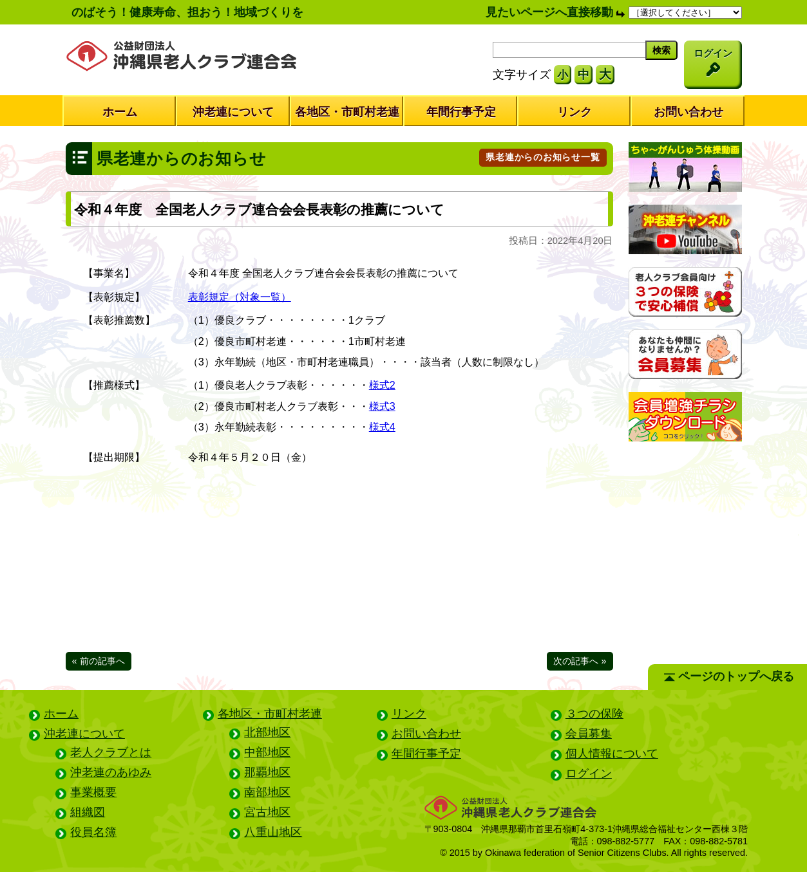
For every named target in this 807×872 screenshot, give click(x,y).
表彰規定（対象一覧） (239, 296)
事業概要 (93, 792)
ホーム (119, 112)
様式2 (382, 385)
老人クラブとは (110, 752)
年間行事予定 (461, 112)
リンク (574, 112)
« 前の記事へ (98, 661)
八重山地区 (273, 832)
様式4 (382, 426)
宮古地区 (267, 812)
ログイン (588, 773)
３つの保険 (594, 713)
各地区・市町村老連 (347, 112)
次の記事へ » (579, 661)
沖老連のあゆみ (110, 772)
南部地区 (267, 792)
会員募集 (588, 733)
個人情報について (611, 753)
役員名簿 (93, 832)
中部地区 (267, 752)
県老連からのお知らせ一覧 (543, 157)
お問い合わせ (688, 112)
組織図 (87, 812)
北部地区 (267, 732)
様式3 (382, 406)
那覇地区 (267, 772)
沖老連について (233, 112)
